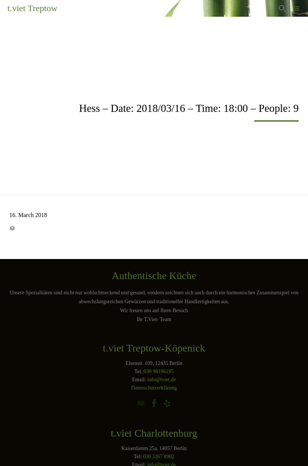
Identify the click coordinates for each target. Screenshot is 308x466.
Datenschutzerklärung (154, 388)
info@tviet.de (161, 379)
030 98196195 (159, 371)
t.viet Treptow (32, 8)
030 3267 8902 (158, 456)
